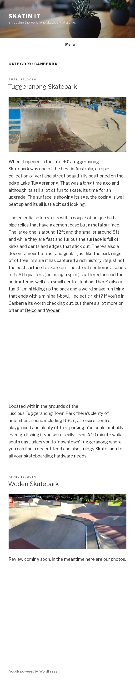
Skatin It (25, 16)
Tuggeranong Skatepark (42, 86)
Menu (67, 44)
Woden (53, 310)
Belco (31, 310)
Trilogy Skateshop (98, 448)
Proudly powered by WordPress (32, 671)
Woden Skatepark (33, 483)
